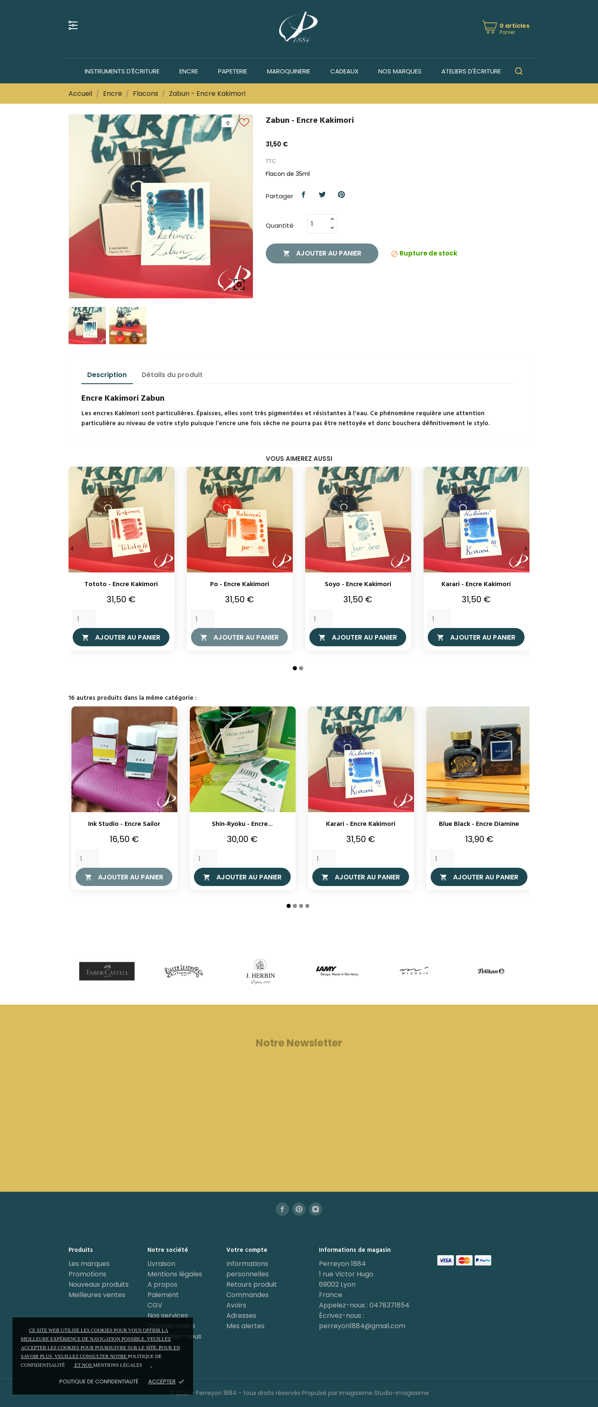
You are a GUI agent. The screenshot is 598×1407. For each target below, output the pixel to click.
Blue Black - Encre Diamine (479, 824)
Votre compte (246, 1250)
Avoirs (236, 1305)
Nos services (167, 1315)
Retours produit (251, 1284)
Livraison (161, 1263)
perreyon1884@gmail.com (362, 1326)
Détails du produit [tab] (172, 375)
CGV (154, 1305)
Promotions (87, 1274)
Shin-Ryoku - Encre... (242, 824)
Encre (188, 71)
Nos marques (400, 71)
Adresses (241, 1315)
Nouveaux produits (99, 1284)
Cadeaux (344, 71)
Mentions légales (174, 1274)
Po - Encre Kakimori (239, 584)
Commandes (247, 1295)
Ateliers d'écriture (471, 71)
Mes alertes (245, 1326)
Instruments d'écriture (122, 71)
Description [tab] (107, 375)
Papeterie (232, 71)
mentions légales (117, 1365)
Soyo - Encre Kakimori (358, 584)
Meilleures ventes (97, 1295)
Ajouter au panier (322, 253)
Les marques (89, 1263)
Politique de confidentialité (98, 1381)
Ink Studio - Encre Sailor (124, 824)
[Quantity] (84, 619)
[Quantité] (318, 224)
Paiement (163, 1295)
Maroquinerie (288, 71)
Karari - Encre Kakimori (476, 584)
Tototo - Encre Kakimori (121, 584)
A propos (162, 1284)
